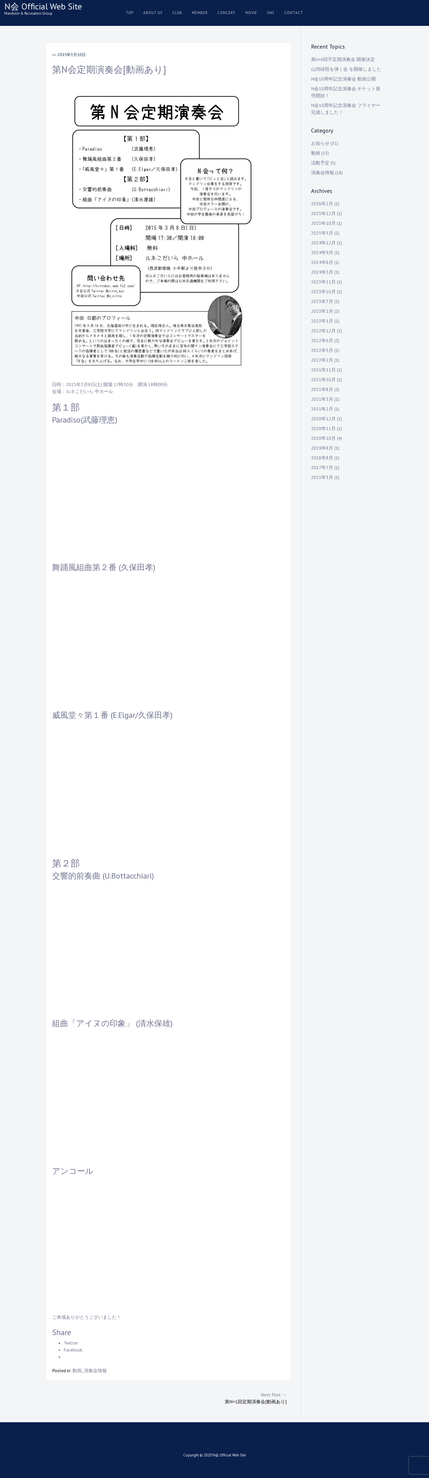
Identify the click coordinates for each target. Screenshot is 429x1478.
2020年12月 (323, 418)
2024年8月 (322, 262)
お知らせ (320, 143)
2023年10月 (323, 291)
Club (177, 12)
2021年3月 (322, 399)
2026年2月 (322, 203)
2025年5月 (322, 233)
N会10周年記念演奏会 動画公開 (343, 79)
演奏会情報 (95, 1370)
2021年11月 (323, 370)
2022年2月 (322, 360)
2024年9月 (322, 252)
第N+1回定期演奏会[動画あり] (228, 1397)
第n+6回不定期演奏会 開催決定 (343, 59)
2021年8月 (322, 389)
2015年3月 (322, 477)
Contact (293, 12)
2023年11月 (323, 282)
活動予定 (320, 163)
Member (200, 12)
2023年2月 (322, 311)
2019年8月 (322, 448)
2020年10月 (323, 438)
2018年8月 (322, 458)
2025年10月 (323, 223)
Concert (227, 12)
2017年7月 (322, 467)
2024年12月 (323, 243)
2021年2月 (322, 409)
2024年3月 (322, 272)
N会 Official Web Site (43, 6)
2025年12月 (323, 213)
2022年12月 (323, 330)
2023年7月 (322, 301)
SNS (270, 12)
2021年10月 (323, 379)
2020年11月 (323, 428)
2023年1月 (322, 321)
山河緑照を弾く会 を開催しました (346, 69)
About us (153, 12)
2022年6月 (322, 340)
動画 (77, 1370)
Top (130, 12)
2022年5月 (322, 350)
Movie (251, 12)
